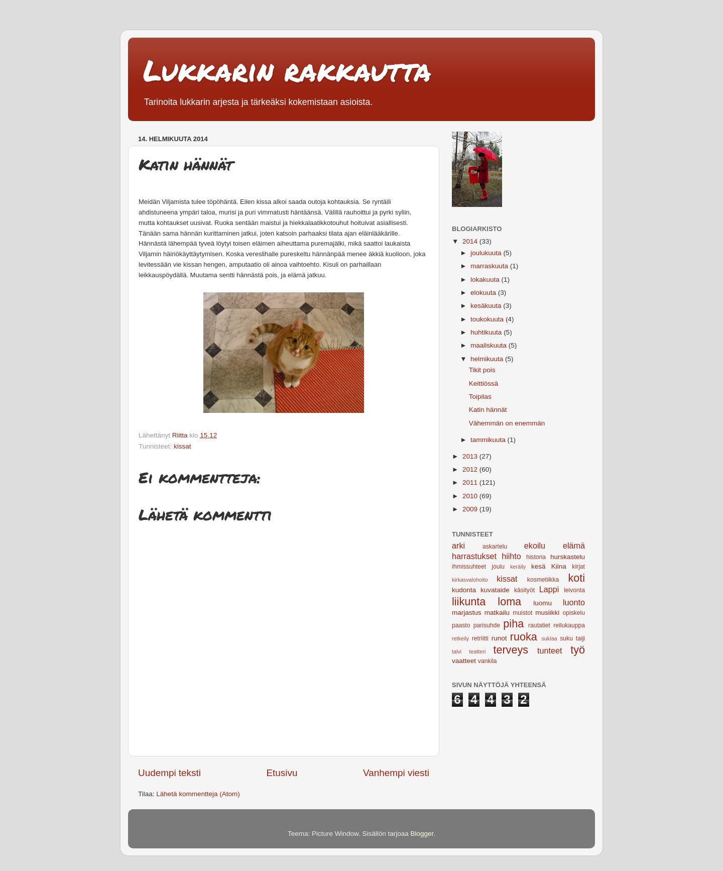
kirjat (578, 566)
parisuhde (486, 625)
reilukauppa (569, 625)
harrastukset (474, 556)
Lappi (549, 589)
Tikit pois (482, 370)
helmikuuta (487, 359)
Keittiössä (484, 383)
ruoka (523, 636)
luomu (542, 603)
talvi (456, 651)
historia (536, 557)
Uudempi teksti (169, 773)
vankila (487, 661)
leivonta (574, 590)
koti (576, 578)
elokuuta (484, 292)
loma (509, 601)
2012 (470, 469)
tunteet (549, 650)
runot (499, 638)
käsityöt (524, 590)
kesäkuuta (486, 305)
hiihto (511, 556)
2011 (470, 482)
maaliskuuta (489, 345)
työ (577, 649)
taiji (580, 638)
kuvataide (495, 590)
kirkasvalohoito (470, 580)
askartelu (495, 546)
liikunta (469, 601)
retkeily (460, 638)
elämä (574, 545)
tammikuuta (489, 440)
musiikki (547, 612)
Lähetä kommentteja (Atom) (198, 794)
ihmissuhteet (469, 566)
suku (566, 638)
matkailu (497, 612)
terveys (510, 649)
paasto (461, 625)
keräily (518, 567)
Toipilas (480, 396)
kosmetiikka (543, 579)
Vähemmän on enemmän (507, 423)
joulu (498, 566)
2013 (470, 456)
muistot (522, 612)
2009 (470, 509)
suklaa (549, 638)
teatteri (477, 651)
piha (513, 623)
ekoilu (534, 545)
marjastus (466, 612)
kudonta (464, 590)
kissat (182, 446)
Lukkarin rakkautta (287, 69)
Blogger (422, 833)
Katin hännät (488, 409)
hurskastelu (567, 557)
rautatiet (539, 625)
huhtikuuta (487, 332)
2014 (470, 241)
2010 (470, 496)
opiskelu (573, 612)
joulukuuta (486, 253)
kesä (538, 566)
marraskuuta (490, 266)
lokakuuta (486, 279)
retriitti (480, 638)
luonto (574, 602)
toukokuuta (488, 319)
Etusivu (282, 773)
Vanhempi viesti (396, 773)
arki (458, 545)
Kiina (558, 566)
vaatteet (464, 661)
